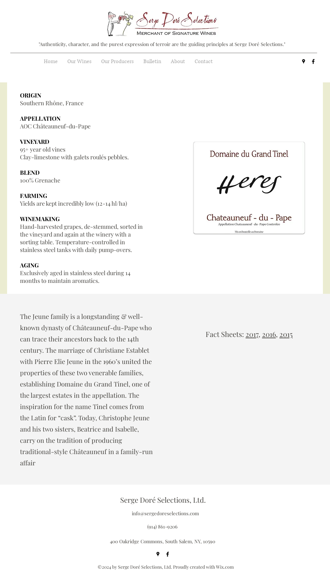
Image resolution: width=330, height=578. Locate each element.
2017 (252, 334)
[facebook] (313, 61)
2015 (286, 334)
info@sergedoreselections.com (165, 513)
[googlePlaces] (303, 61)
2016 (269, 334)
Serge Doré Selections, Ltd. (163, 500)
